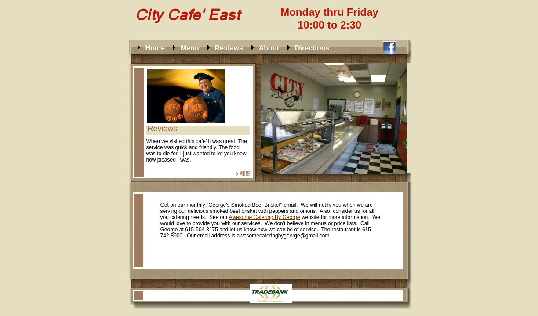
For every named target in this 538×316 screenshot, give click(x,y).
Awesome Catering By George (264, 217)
